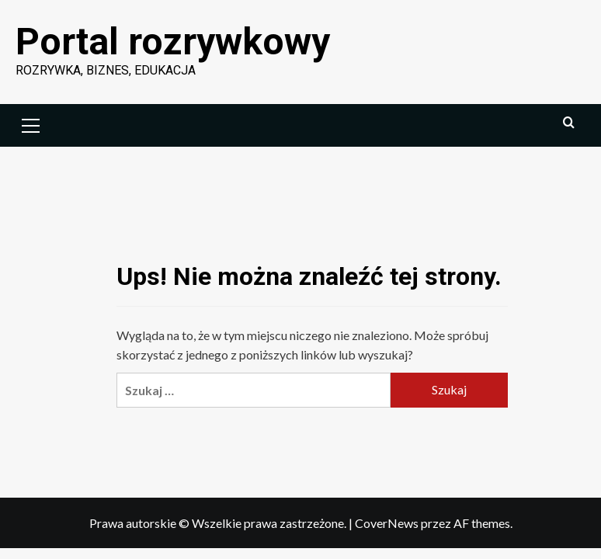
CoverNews (387, 523)
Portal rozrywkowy (173, 41)
